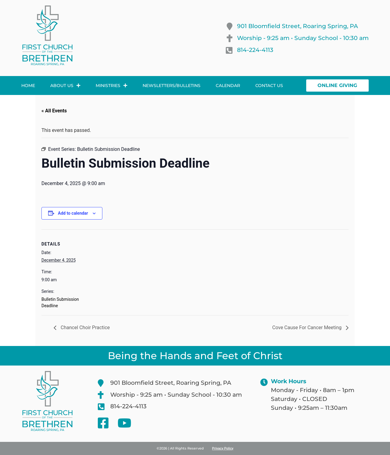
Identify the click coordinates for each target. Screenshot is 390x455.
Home (28, 85)
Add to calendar (73, 213)
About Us (65, 85)
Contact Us (269, 85)
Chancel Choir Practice (84, 327)
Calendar (228, 85)
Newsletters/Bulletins (171, 85)
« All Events (54, 111)
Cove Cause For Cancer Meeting (307, 327)
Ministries (111, 85)
